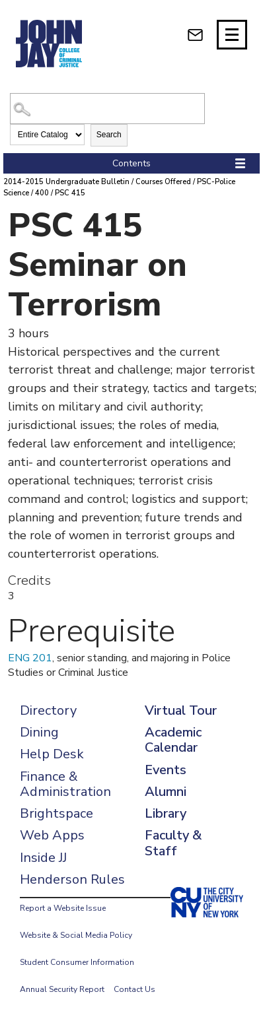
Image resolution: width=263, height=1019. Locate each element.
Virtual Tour (181, 710)
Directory (48, 710)
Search (109, 134)
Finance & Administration (65, 784)
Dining (39, 732)
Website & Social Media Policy (76, 935)
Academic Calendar (173, 739)
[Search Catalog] (107, 108)
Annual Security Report (62, 989)
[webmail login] (195, 34)
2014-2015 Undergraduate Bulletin (66, 182)
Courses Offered (163, 182)
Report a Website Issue (63, 908)
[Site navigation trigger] (232, 34)
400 (42, 193)
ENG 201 (30, 658)
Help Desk (52, 754)
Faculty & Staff (173, 842)
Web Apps (52, 835)
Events (165, 770)
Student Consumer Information (77, 962)
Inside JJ (43, 858)
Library (165, 813)
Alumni (165, 792)
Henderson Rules (72, 879)
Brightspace (56, 813)
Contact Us (134, 989)
